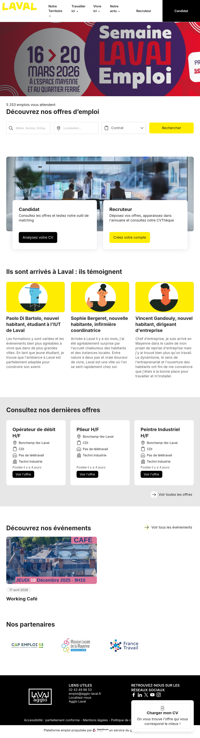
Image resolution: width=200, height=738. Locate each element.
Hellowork (148, 733)
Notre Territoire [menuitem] (55, 8)
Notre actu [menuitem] (114, 8)
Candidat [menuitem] (181, 11)
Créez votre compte (129, 241)
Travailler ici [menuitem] (78, 8)
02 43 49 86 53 (80, 692)
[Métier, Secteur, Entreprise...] (28, 128)
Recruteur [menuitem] (143, 11)
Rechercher (171, 128)
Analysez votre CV (38, 241)
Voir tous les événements (167, 534)
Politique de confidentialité (130, 723)
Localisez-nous (80, 700)
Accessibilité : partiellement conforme (52, 723)
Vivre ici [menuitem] (97, 8)
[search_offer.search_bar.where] (76, 128)
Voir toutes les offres (171, 499)
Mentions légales (95, 723)
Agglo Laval (77, 704)
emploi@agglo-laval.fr (85, 696)
